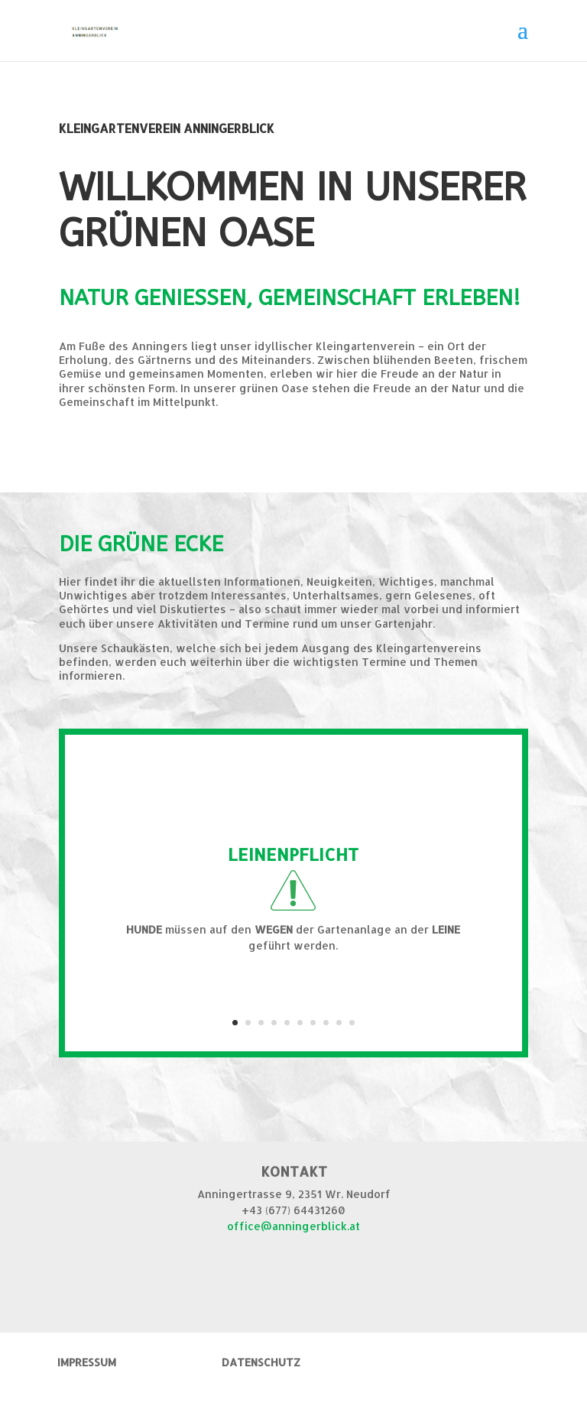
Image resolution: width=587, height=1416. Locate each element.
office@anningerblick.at (293, 1226)
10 (352, 1022)
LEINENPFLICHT (293, 854)
